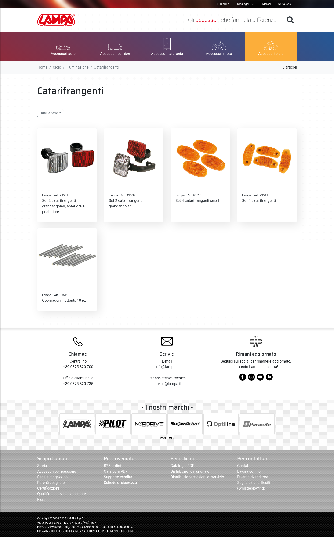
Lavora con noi (249, 471)
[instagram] (251, 379)
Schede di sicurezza (120, 482)
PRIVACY (42, 531)
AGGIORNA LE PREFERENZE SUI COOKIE (109, 531)
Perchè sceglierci (51, 482)
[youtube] (260, 379)
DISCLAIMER (73, 531)
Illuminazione (77, 67)
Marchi (266, 4)
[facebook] (242, 379)
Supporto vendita (118, 477)
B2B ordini (223, 4)
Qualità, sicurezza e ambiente (61, 494)
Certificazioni (48, 488)
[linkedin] (269, 379)
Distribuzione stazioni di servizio (197, 477)
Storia (42, 466)
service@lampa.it (167, 383)
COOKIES (56, 531)
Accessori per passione (56, 471)
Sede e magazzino (52, 477)
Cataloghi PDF (246, 4)
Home (42, 67)
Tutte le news (49, 113)
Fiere (41, 499)
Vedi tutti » (167, 438)
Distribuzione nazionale (190, 471)
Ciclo (57, 67)
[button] (63, 46)
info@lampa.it (166, 367)
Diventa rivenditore (252, 477)
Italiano (284, 4)
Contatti (243, 466)
